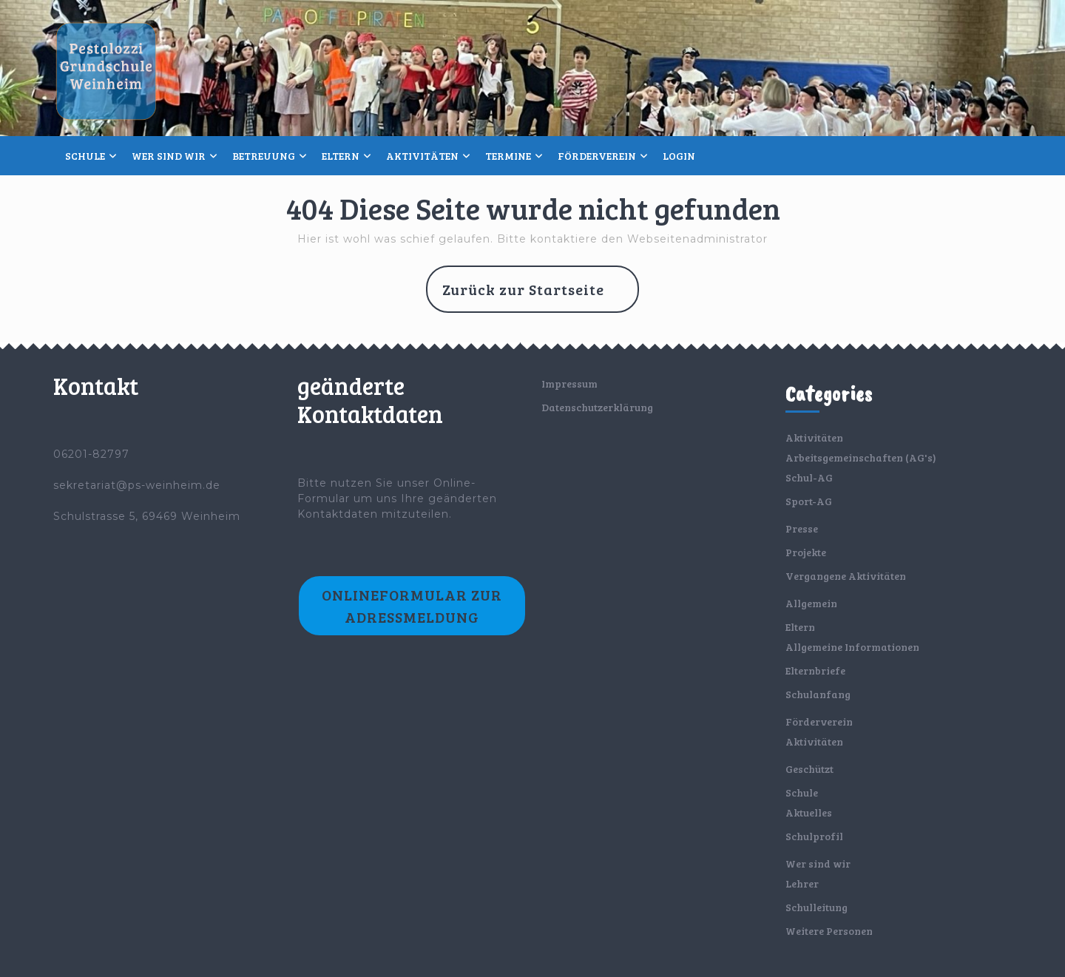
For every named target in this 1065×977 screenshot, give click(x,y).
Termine (508, 156)
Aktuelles (808, 812)
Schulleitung (816, 907)
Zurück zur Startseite (540, 295)
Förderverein (597, 156)
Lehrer (802, 883)
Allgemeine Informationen (852, 647)
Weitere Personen (829, 931)
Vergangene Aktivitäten (845, 576)
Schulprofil (814, 836)
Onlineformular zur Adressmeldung (412, 605)
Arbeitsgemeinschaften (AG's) (860, 457)
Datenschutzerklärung (597, 407)
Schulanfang (818, 694)
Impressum (569, 383)
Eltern (340, 156)
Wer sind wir (169, 156)
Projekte (805, 552)
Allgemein (811, 603)
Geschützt (809, 769)
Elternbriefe (815, 670)
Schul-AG (809, 477)
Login (679, 156)
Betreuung (263, 156)
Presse (801, 528)
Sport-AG (808, 501)
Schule (85, 156)
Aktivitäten (422, 156)
